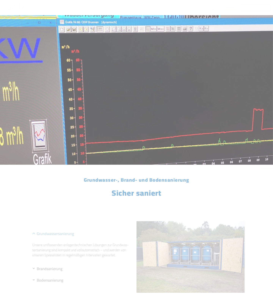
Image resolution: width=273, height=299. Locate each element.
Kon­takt (199, 7)
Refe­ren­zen (164, 7)
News (184, 7)
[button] (82, 233)
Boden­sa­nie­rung (50, 280)
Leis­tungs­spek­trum (97, 7)
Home (42, 7)
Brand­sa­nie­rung (49, 268)
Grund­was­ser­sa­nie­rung (55, 233)
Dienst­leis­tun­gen (133, 7)
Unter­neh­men (63, 7)
